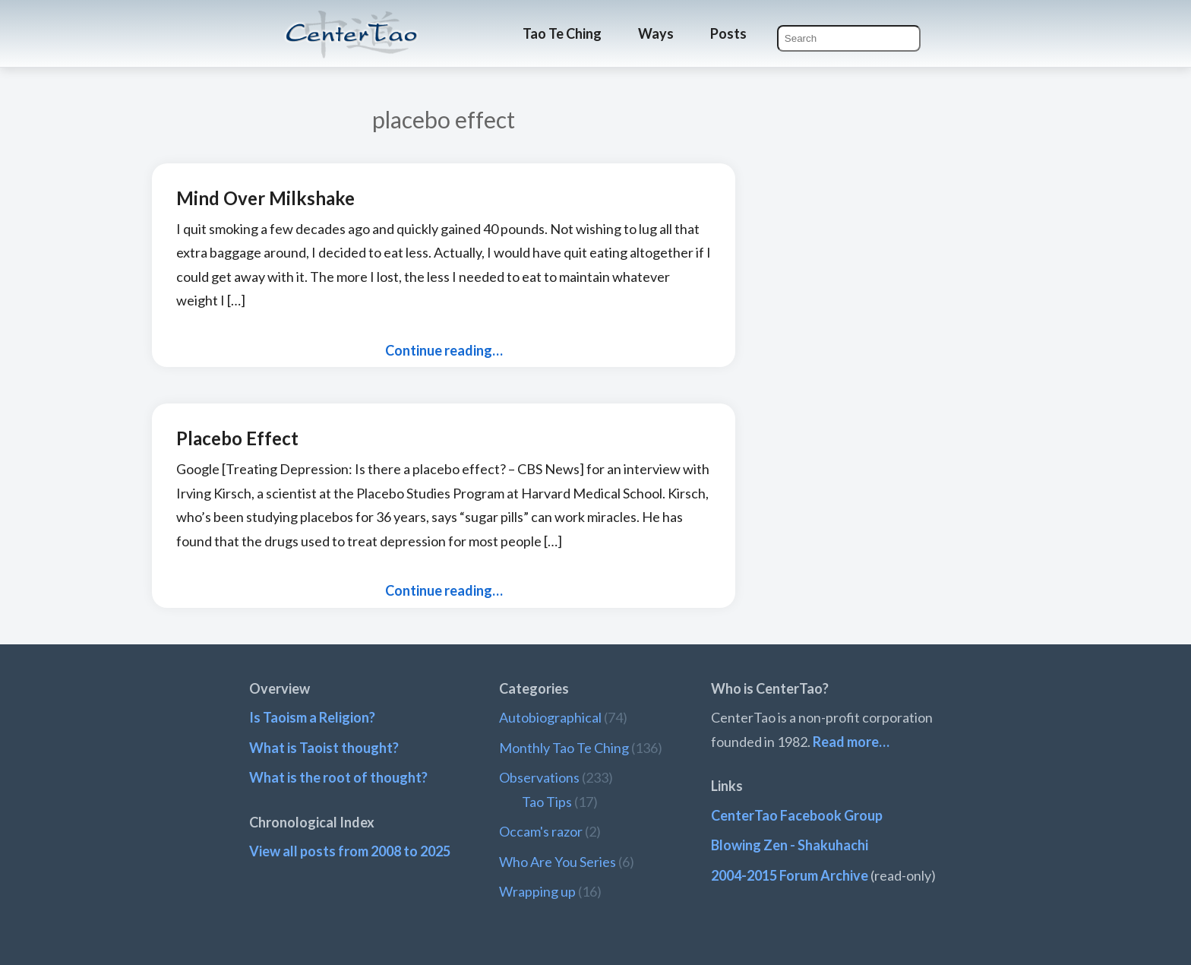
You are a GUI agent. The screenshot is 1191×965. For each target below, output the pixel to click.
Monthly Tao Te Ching (564, 747)
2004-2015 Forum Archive (789, 875)
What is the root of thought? (338, 777)
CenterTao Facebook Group (797, 815)
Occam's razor (541, 831)
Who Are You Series (557, 861)
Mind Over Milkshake (265, 198)
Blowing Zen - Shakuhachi (789, 845)
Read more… (851, 741)
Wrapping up (537, 891)
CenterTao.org (351, 20)
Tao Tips (547, 801)
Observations (539, 777)
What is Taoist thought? (324, 747)
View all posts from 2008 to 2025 (349, 851)
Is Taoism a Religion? (312, 717)
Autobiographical (550, 717)
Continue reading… (444, 350)
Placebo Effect (237, 438)
